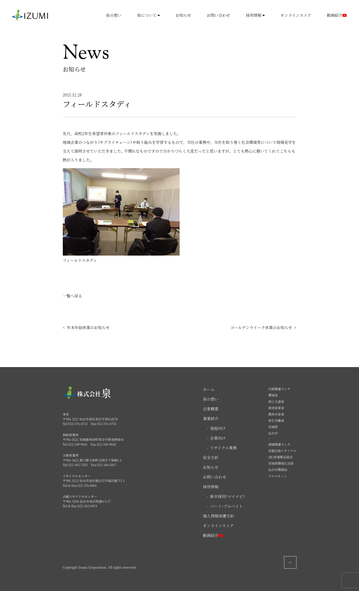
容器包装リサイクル (282, 450)
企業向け (218, 438)
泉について (148, 15)
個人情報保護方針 (218, 516)
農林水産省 (276, 414)
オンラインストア (295, 15)
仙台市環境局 (277, 469)
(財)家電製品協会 (280, 457)
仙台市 (273, 433)
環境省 (273, 395)
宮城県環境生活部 (281, 463)
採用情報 (255, 15)
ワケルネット (277, 476)
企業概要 (211, 409)
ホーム (209, 389)
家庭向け (218, 428)
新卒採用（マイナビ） (227, 496)
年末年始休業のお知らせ (88, 327)
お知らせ (183, 15)
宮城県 (273, 427)
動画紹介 (337, 15)
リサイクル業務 (223, 448)
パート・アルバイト (226, 506)
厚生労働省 (276, 420)
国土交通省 (276, 401)
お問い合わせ (218, 15)
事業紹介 (211, 418)
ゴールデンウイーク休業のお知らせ (261, 327)
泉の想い (113, 15)
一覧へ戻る (72, 296)
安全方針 (211, 457)
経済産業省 (276, 408)
